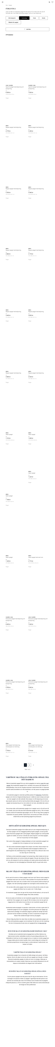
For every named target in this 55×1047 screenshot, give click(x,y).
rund (42, 783)
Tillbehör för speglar (13, 22)
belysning (38, 795)
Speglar (10, 5)
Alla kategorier (12, 18)
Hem (7, 5)
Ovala (34, 18)
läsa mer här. (42, 923)
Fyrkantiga (24, 18)
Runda (43, 18)
